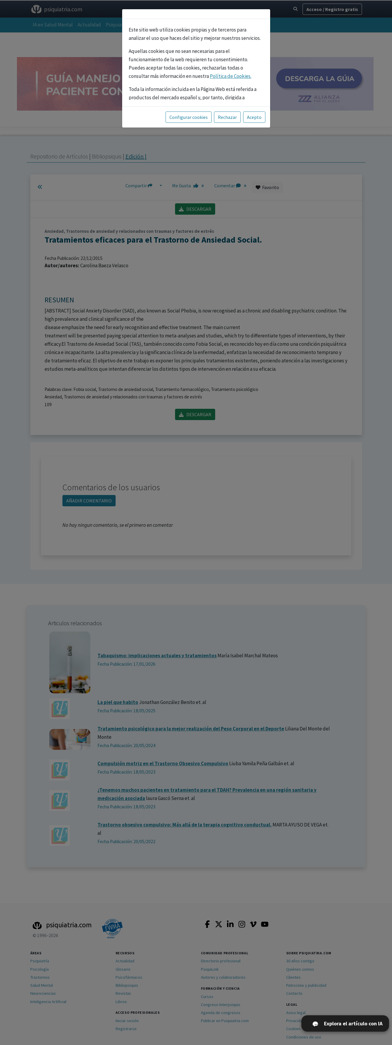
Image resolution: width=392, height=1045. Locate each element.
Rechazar (227, 117)
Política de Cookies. (230, 76)
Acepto (254, 117)
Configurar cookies (188, 117)
